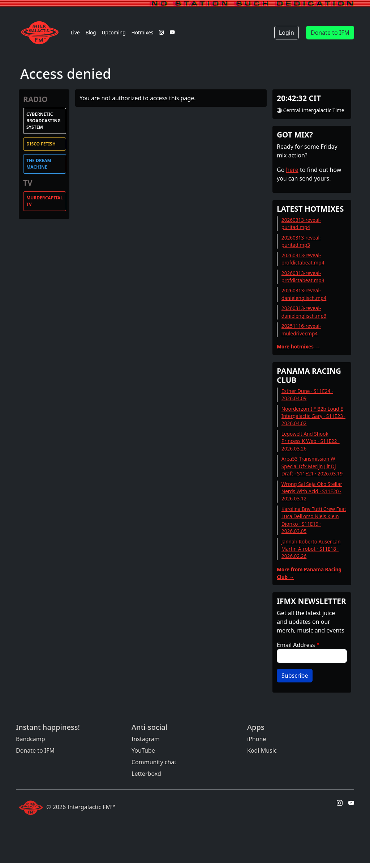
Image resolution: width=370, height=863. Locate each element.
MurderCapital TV (44, 201)
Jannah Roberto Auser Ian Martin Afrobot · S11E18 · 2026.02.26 (311, 549)
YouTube (143, 750)
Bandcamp (30, 739)
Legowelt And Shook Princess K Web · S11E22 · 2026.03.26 (310, 441)
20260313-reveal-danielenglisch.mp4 (303, 294)
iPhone (256, 739)
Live (74, 32)
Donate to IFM (330, 33)
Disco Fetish (41, 144)
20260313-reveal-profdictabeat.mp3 (302, 277)
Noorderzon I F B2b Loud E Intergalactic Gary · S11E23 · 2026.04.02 (313, 416)
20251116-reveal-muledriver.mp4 (301, 329)
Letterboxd (146, 774)
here (292, 170)
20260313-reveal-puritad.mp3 (301, 241)
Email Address (296, 645)
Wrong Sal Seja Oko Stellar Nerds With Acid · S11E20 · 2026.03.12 (311, 491)
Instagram (146, 739)
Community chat (154, 762)
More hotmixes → (298, 346)
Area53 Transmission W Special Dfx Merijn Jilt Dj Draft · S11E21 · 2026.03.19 (312, 466)
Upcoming (114, 32)
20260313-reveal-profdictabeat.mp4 (302, 259)
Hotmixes (143, 32)
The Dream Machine (38, 163)
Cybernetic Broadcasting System (43, 120)
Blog (91, 32)
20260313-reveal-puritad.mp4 (301, 223)
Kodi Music (262, 750)
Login (286, 33)
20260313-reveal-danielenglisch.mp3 (303, 312)
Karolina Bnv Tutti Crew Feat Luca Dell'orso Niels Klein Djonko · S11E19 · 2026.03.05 (313, 519)
